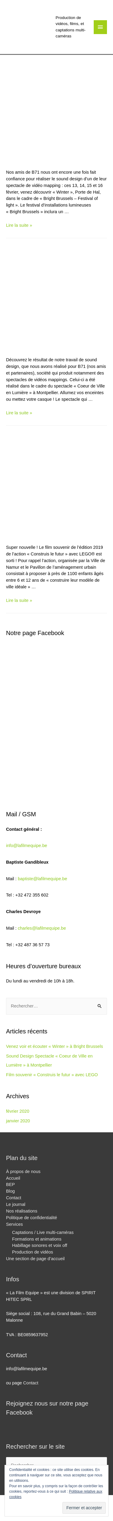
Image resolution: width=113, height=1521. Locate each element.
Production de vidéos (32, 1252)
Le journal (15, 1204)
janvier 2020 (18, 1120)
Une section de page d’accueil (35, 1258)
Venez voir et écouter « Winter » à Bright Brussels (54, 1046)
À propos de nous (23, 1171)
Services (14, 1224)
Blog (10, 1191)
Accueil (13, 1178)
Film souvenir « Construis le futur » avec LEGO (52, 1074)
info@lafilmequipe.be (26, 845)
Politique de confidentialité (31, 1217)
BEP (10, 1184)
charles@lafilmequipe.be (42, 928)
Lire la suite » (19, 225)
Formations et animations (36, 1239)
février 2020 (17, 1111)
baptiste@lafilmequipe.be (42, 878)
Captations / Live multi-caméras (43, 1232)
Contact (13, 1197)
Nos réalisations (21, 1211)
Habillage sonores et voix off (39, 1245)
